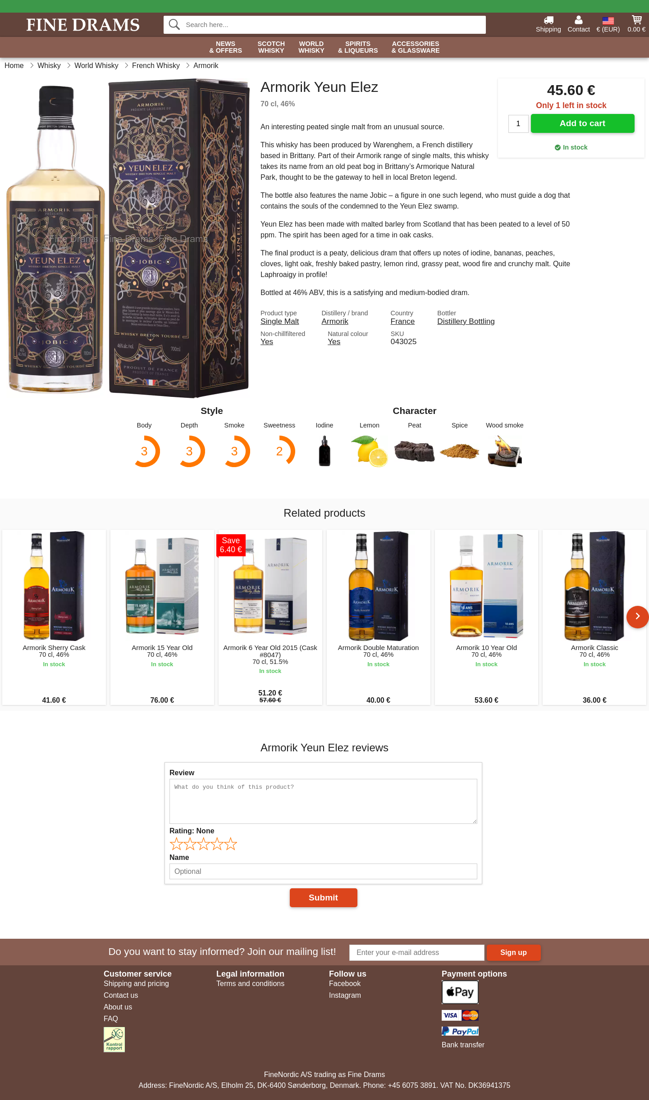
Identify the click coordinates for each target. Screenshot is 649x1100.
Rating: (192, 831)
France (403, 321)
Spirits (358, 47)
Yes (267, 341)
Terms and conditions (250, 983)
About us (118, 1007)
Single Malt (280, 321)
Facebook (345, 983)
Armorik (334, 321)
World (311, 47)
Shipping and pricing (136, 983)
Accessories (416, 47)
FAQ (111, 1019)
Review (181, 773)
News (225, 47)
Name (179, 857)
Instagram (345, 995)
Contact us (121, 995)
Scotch (271, 47)
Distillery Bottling (466, 321)
